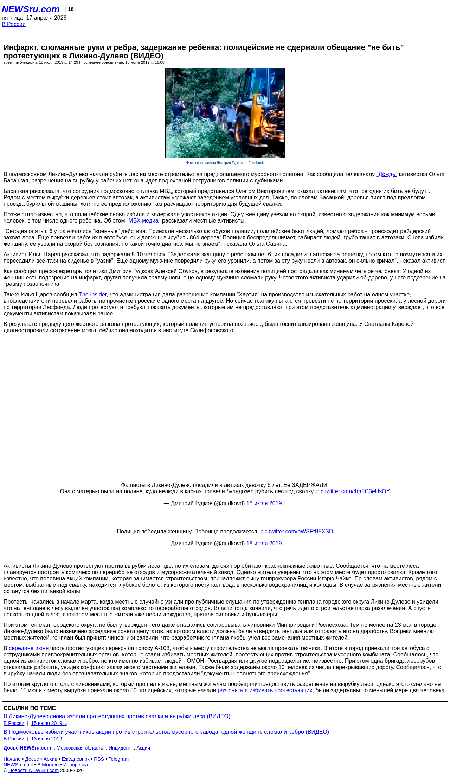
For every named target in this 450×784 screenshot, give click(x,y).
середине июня (29, 648)
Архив (50, 759)
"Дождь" (386, 174)
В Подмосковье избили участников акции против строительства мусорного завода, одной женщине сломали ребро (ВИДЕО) (166, 732)
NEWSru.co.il (18, 764)
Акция (143, 748)
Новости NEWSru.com (33, 770)
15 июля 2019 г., (49, 723)
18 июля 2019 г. (266, 503)
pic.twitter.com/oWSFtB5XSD (296, 531)
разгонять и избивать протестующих (265, 690)
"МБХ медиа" (144, 221)
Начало (12, 759)
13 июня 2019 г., (49, 738)
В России (14, 24)
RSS (99, 759)
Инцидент (120, 748)
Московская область (80, 748)
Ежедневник (76, 759)
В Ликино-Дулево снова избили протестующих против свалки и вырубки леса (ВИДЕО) (117, 716)
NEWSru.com (31, 9)
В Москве (48, 764)
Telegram (119, 759)
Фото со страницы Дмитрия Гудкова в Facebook (225, 163)
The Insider (93, 294)
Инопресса (75, 764)
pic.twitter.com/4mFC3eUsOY (353, 491)
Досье (32, 759)
